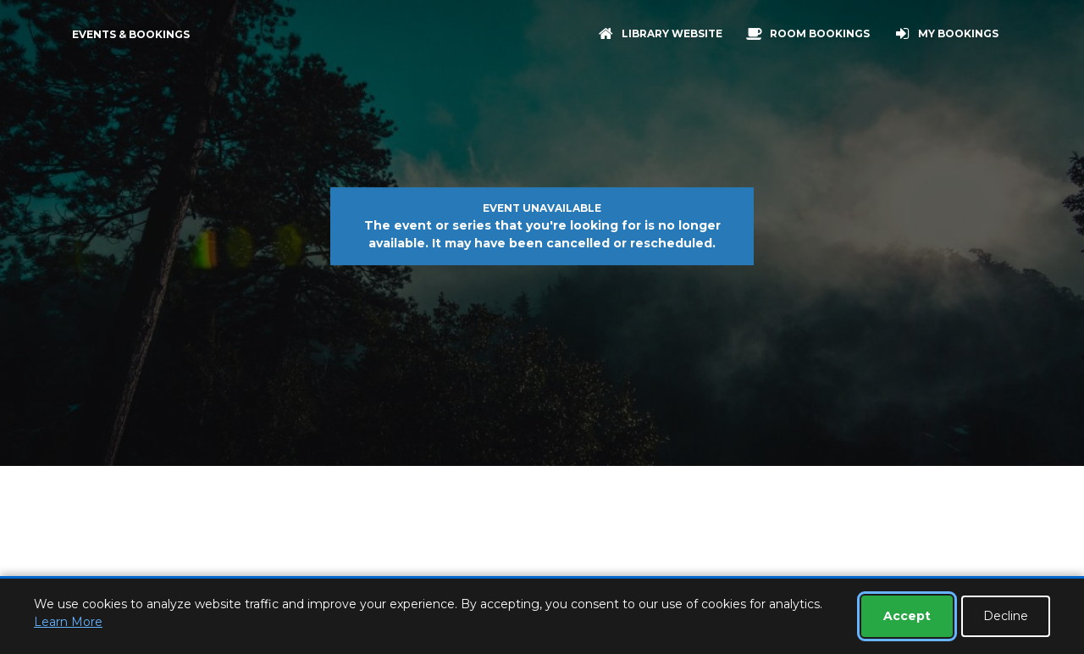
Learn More (68, 621)
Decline (1005, 616)
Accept (907, 616)
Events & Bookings (131, 34)
